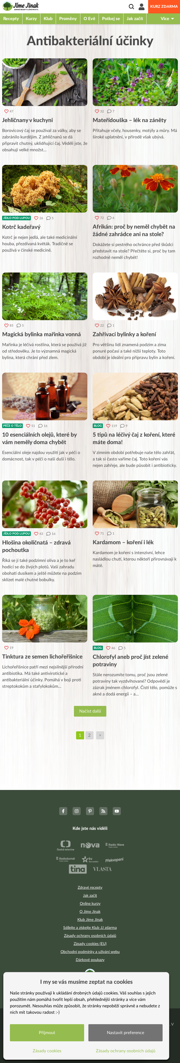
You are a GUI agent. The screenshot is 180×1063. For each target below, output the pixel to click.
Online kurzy (90, 904)
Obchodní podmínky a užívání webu (90, 952)
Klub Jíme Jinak (90, 920)
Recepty (11, 19)
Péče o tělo (12, 425)
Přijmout (47, 1033)
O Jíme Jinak (90, 912)
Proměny (68, 19)
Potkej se (111, 19)
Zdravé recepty (90, 888)
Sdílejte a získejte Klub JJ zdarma (90, 928)
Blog (98, 425)
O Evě (89, 19)
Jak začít (135, 19)
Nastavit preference (125, 1033)
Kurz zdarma (164, 7)
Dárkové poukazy (90, 960)
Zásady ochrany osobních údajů (90, 936)
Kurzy (31, 19)
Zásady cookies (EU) (90, 944)
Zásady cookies (47, 1051)
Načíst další (90, 711)
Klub (48, 19)
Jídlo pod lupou (16, 218)
